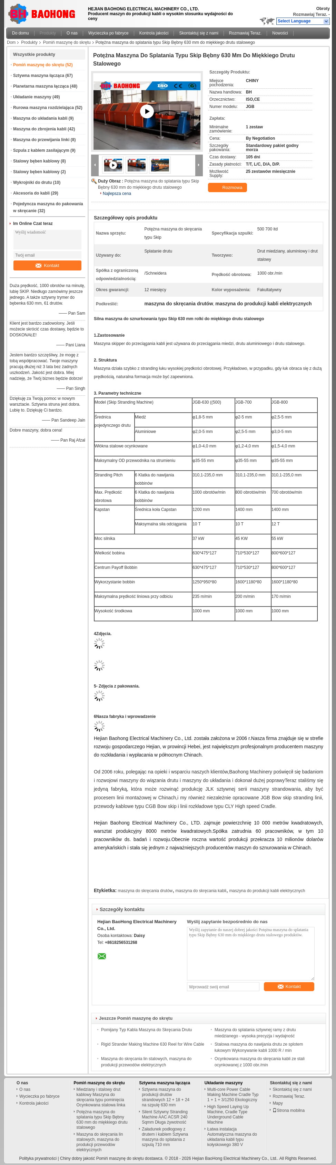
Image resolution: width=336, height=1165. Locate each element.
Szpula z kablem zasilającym (41, 150)
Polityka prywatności (38, 1158)
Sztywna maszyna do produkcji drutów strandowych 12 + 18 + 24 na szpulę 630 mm (165, 1097)
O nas (72, 33)
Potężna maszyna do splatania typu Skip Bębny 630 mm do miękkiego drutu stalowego (102, 1119)
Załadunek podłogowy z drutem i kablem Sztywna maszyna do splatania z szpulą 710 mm (165, 1137)
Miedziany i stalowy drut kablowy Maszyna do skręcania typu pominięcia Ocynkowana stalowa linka (101, 1097)
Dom (11, 42)
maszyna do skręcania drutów (145, 890)
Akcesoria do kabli (31, 193)
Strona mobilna (289, 1110)
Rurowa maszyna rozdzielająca (43, 107)
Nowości (280, 33)
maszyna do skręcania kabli (201, 890)
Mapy (278, 1103)
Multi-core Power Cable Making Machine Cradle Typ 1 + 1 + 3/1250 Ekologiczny (233, 1094)
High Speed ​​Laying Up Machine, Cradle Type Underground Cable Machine (228, 1114)
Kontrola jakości (154, 33)
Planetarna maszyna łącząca (41, 86)
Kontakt (47, 265)
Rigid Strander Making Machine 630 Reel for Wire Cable (152, 1044)
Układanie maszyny (32, 97)
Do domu (20, 33)
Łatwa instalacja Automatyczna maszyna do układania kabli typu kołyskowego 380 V (232, 1137)
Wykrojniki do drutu (32, 182)
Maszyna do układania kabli (40, 118)
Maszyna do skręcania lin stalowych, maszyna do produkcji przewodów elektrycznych (100, 1142)
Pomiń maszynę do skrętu (67, 42)
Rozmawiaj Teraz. (310, 14)
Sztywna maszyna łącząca (38, 75)
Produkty (48, 33)
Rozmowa (228, 187)
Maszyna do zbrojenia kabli (40, 129)
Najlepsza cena (117, 193)
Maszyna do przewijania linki (41, 139)
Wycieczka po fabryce (108, 33)
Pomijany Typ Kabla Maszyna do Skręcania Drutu (146, 1029)
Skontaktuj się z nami (198, 33)
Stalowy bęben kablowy (36, 161)
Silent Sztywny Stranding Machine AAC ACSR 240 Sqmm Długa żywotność (165, 1117)
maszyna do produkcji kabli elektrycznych (267, 890)
